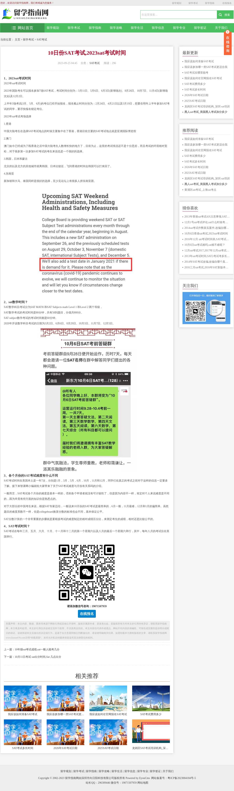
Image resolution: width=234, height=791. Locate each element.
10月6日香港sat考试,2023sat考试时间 (206, 233)
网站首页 (22, 28)
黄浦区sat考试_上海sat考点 (200, 189)
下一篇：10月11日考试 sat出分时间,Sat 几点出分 (32, 656)
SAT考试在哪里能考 (196, 72)
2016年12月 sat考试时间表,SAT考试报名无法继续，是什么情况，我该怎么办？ (207, 239)
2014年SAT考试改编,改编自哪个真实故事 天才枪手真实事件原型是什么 (207, 261)
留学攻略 (116, 27)
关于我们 (221, 27)
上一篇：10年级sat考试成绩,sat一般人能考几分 (32, 649)
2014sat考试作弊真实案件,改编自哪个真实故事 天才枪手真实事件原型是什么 (207, 227)
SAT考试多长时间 (22, 748)
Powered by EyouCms (137, 778)
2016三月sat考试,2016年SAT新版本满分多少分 (207, 267)
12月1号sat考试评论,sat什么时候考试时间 (207, 222)
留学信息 (158, 27)
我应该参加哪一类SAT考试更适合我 (65, 714)
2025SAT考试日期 (108, 748)
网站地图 (142, 782)
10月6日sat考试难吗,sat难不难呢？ (204, 244)
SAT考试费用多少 (151, 714)
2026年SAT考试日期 (65, 748)
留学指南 (209, 3)
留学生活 (137, 27)
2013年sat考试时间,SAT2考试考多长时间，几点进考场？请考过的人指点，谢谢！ (207, 256)
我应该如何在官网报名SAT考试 (108, 714)
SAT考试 (42, 39)
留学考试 (193, 3)
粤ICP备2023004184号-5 (182, 778)
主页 (17, 39)
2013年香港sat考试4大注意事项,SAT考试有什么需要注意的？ (207, 216)
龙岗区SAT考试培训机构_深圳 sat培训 (151, 748)
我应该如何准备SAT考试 (22, 714)
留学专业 (179, 27)
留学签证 (200, 27)
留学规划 (176, 3)
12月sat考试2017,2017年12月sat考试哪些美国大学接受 (207, 250)
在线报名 (227, 3)
